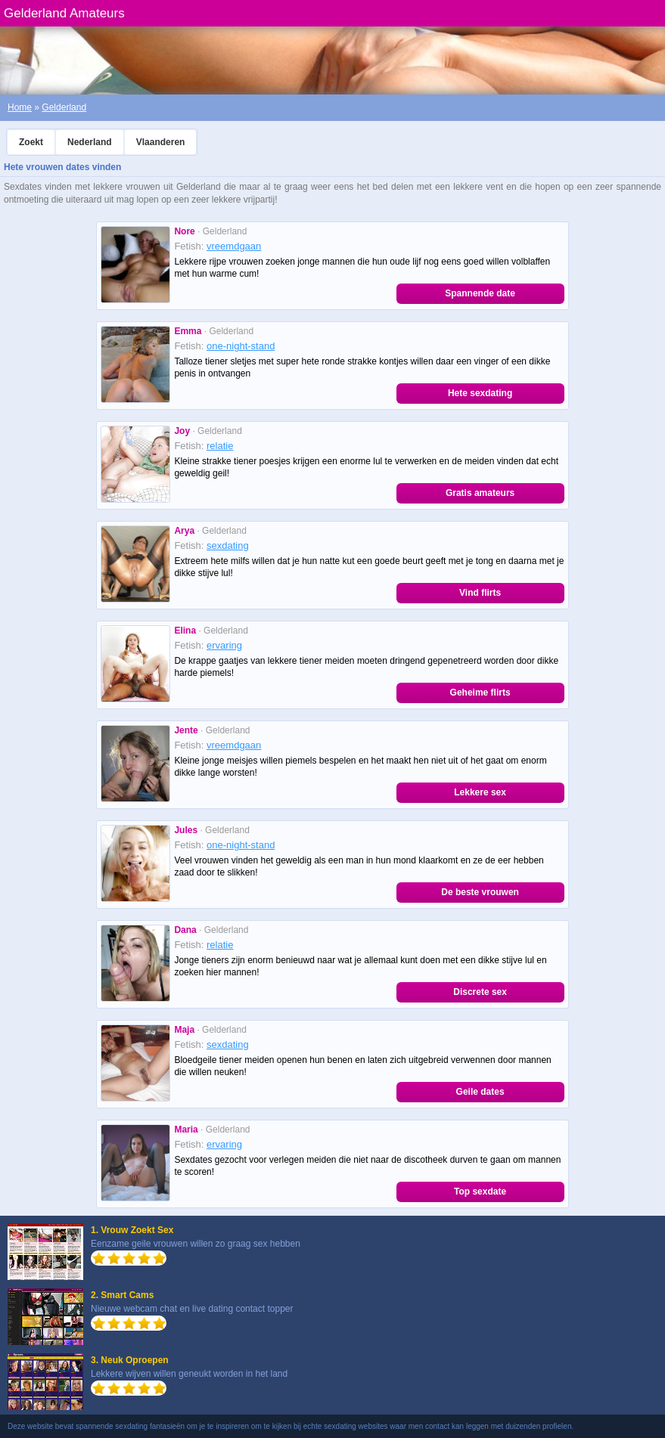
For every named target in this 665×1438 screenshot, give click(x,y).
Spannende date (480, 293)
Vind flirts (480, 592)
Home (20, 107)
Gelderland (64, 107)
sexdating (228, 545)
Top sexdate (480, 1191)
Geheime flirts (480, 692)
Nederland (89, 142)
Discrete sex (480, 992)
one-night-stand (241, 346)
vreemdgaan (234, 246)
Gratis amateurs (480, 493)
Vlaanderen (160, 142)
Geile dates (480, 1091)
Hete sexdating (480, 393)
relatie (220, 445)
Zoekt (31, 142)
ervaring (224, 645)
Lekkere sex (480, 792)
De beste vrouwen (480, 892)
